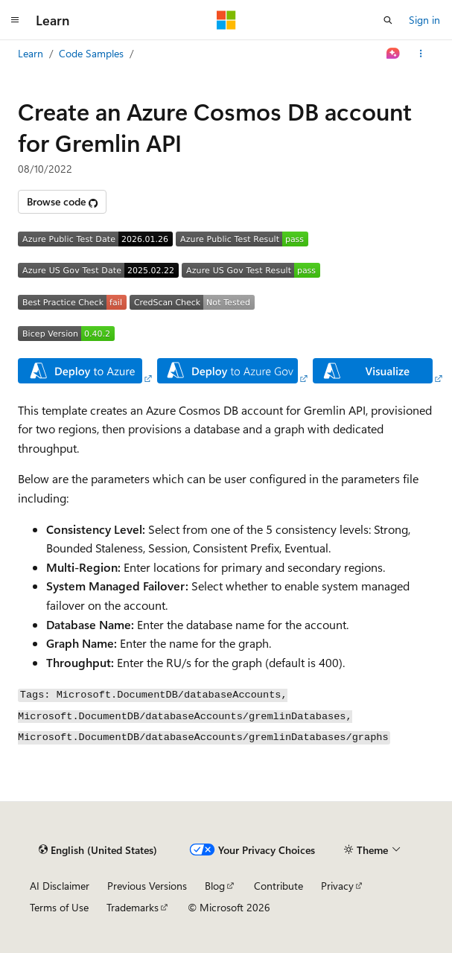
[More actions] (421, 54)
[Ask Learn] (393, 54)
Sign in (424, 20)
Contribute (278, 886)
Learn (30, 53)
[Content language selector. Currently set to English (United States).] (98, 849)
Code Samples (91, 53)
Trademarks (132, 907)
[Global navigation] (15, 20)
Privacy (337, 886)
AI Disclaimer (59, 886)
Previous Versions (147, 886)
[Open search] (388, 20)
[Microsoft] (226, 20)
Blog (215, 886)
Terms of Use (59, 907)
